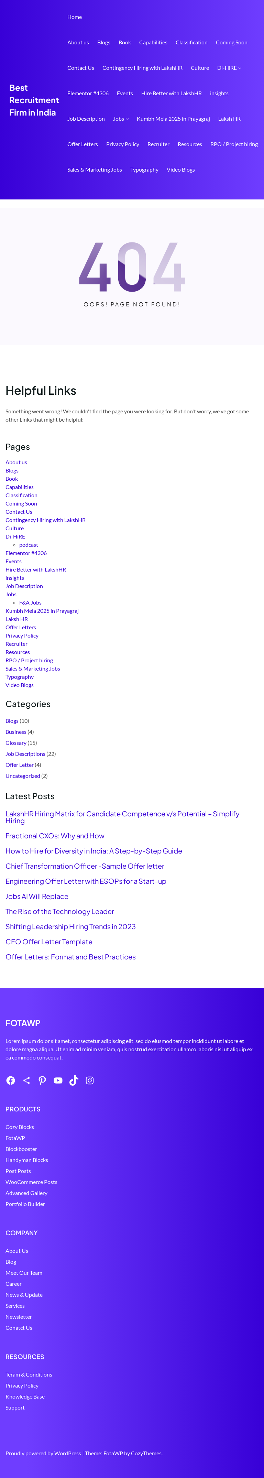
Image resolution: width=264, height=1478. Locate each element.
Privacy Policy (122, 144)
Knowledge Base (25, 1396)
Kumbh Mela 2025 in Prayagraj (173, 118)
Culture (200, 67)
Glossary (16, 742)
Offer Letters (82, 144)
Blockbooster (21, 1148)
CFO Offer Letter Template (49, 941)
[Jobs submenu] (127, 118)
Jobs (118, 118)
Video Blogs (181, 169)
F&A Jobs (30, 602)
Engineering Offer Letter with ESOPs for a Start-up (86, 881)
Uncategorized (23, 775)
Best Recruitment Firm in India (34, 99)
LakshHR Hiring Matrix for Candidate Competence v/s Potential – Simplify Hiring (123, 817)
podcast (28, 544)
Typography (144, 169)
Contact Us (80, 67)
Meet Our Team (24, 1272)
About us (78, 42)
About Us (17, 1250)
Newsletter (19, 1316)
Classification (192, 42)
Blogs (103, 42)
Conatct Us (19, 1327)
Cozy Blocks (20, 1126)
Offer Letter (20, 764)
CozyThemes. (147, 1453)
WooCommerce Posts (31, 1181)
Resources (190, 144)
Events (125, 93)
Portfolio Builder (25, 1203)
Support (15, 1407)
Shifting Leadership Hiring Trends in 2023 (71, 926)
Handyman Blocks (27, 1159)
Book (125, 42)
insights (219, 93)
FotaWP (15, 1137)
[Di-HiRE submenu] (240, 67)
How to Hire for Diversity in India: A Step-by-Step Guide (94, 850)
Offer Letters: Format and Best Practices (71, 956)
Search (255, 189)
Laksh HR (229, 118)
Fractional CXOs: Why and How (55, 835)
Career (14, 1283)
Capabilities (153, 42)
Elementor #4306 (88, 93)
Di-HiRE (227, 67)
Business (16, 731)
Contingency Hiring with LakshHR (142, 67)
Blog (11, 1261)
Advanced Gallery (26, 1192)
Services (15, 1305)
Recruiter (158, 144)
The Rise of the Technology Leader (60, 911)
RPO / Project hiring (234, 144)
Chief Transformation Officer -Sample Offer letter (85, 865)
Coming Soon (232, 42)
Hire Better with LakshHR (171, 93)
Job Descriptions (25, 753)
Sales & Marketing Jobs (94, 169)
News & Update (24, 1294)
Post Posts (18, 1170)
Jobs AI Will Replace (37, 896)
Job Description (86, 118)
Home (74, 16)
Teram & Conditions (29, 1374)
